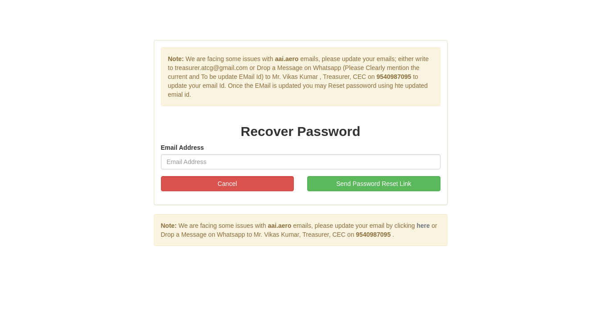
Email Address (182, 147)
